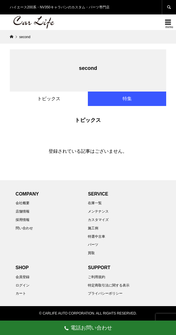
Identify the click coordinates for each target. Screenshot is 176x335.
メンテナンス (98, 211)
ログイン (22, 285)
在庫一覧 (95, 203)
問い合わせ (24, 228)
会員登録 (22, 277)
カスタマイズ (98, 220)
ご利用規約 (96, 277)
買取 (91, 253)
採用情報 (22, 220)
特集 (127, 98)
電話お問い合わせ (88, 328)
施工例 (93, 228)
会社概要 (22, 203)
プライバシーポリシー (105, 293)
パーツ (93, 245)
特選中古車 (96, 236)
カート (21, 293)
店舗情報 (22, 211)
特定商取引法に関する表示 (108, 285)
